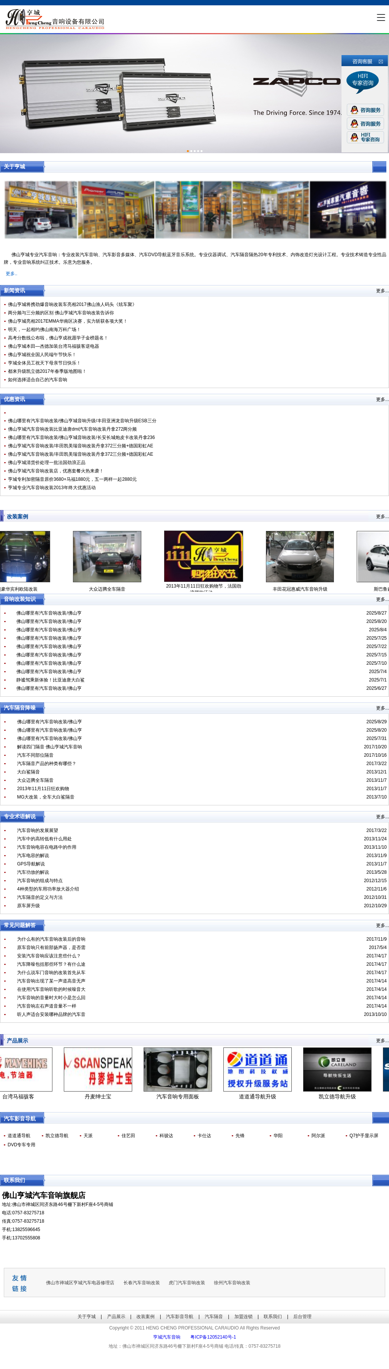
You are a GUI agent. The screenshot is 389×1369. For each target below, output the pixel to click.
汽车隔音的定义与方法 (40, 897)
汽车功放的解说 (33, 872)
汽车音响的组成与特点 (40, 880)
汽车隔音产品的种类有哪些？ (46, 763)
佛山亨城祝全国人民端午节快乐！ (42, 354)
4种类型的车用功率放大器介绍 (48, 889)
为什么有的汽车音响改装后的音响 (51, 939)
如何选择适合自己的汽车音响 (37, 379)
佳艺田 (128, 1135)
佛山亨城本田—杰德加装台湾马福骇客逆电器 (53, 346)
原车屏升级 (28, 905)
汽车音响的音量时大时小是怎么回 (51, 997)
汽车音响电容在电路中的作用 (46, 847)
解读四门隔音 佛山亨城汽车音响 (49, 746)
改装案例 (145, 1316)
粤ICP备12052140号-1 (213, 1337)
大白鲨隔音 (28, 772)
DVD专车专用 (21, 1144)
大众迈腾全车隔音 (35, 780)
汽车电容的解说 (33, 855)
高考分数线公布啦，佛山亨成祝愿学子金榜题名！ (58, 338)
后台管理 (302, 1316)
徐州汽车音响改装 (232, 1282)
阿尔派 (318, 1135)
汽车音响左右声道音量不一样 (46, 1006)
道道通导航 (19, 1135)
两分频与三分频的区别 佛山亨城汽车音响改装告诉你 (61, 312)
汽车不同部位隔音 (35, 755)
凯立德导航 (57, 1135)
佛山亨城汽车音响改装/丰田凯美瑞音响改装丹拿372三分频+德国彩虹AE (80, 445)
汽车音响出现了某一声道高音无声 (51, 981)
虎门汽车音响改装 (187, 1282)
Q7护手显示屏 (363, 1135)
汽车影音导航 (179, 1316)
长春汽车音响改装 (141, 1282)
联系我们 (273, 1316)
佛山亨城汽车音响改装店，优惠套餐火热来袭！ (56, 471)
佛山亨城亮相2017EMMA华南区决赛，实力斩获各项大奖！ (68, 321)
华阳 (278, 1135)
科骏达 (166, 1135)
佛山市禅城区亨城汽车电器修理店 (80, 1282)
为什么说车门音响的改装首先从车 (51, 972)
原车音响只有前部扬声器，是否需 (51, 947)
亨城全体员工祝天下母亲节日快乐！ (44, 363)
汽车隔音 (214, 1316)
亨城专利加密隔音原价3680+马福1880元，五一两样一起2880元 (72, 479)
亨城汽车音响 (166, 1337)
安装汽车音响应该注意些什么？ (49, 956)
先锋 (240, 1135)
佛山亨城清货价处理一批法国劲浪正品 (46, 462)
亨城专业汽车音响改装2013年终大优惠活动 (52, 487)
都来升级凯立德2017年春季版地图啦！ (47, 371)
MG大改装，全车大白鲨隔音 (45, 797)
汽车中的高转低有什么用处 (44, 838)
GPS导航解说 (31, 864)
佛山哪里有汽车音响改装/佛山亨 (48, 613)
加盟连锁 (243, 1316)
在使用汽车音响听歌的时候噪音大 (51, 989)
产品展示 (116, 1316)
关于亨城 (86, 1316)
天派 (88, 1135)
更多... (382, 290)
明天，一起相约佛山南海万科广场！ (44, 329)
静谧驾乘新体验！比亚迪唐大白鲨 (50, 680)
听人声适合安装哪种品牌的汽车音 (51, 1014)
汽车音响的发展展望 (37, 830)
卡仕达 (204, 1135)
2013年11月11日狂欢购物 (43, 788)
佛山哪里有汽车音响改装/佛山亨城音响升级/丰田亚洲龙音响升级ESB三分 (82, 420)
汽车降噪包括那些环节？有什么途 (51, 964)
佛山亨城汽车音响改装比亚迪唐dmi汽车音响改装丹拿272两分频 (72, 429)
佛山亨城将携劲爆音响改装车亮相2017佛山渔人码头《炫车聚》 (72, 304)
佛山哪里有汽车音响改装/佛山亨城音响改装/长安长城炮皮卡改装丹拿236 (81, 437)
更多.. (11, 273)
